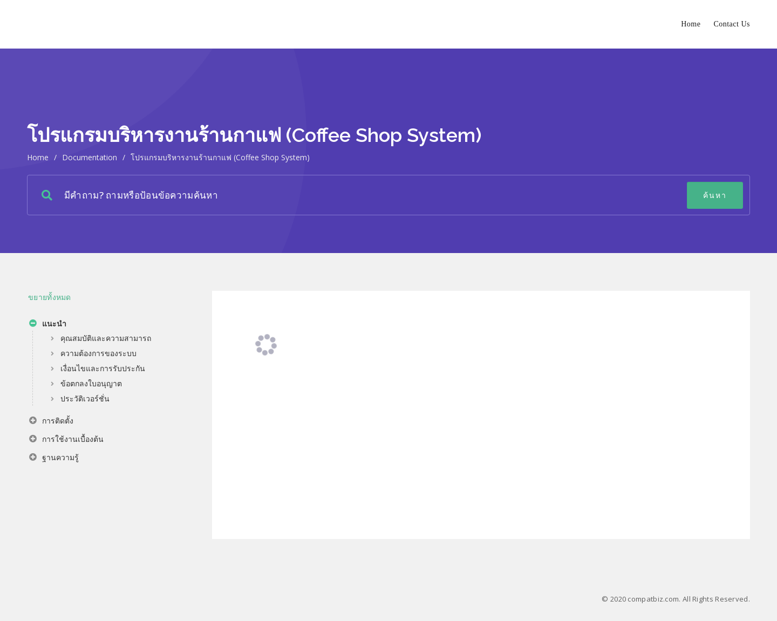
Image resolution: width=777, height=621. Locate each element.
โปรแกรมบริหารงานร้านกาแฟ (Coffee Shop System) (220, 157)
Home (690, 24)
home (38, 157)
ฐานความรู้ (54, 458)
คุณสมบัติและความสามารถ (105, 338)
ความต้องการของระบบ (98, 353)
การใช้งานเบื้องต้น (66, 440)
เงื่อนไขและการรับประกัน (102, 368)
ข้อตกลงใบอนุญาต (91, 383)
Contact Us (731, 24)
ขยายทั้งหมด (49, 297)
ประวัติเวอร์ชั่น (85, 398)
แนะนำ (47, 324)
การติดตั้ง (51, 421)
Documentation (89, 157)
